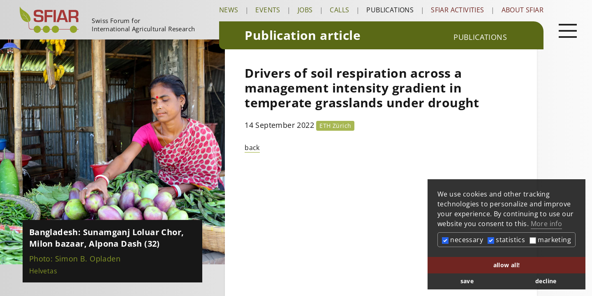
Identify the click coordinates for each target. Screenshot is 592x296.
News (228, 9)
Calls (339, 9)
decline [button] (546, 281)
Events (267, 9)
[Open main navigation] (567, 30)
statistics (506, 239)
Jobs (305, 9)
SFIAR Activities (457, 9)
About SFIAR (522, 9)
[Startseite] (116, 19)
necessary (462, 239)
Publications (390, 9)
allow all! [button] (506, 265)
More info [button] (546, 223)
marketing (550, 239)
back (252, 147)
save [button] (467, 281)
